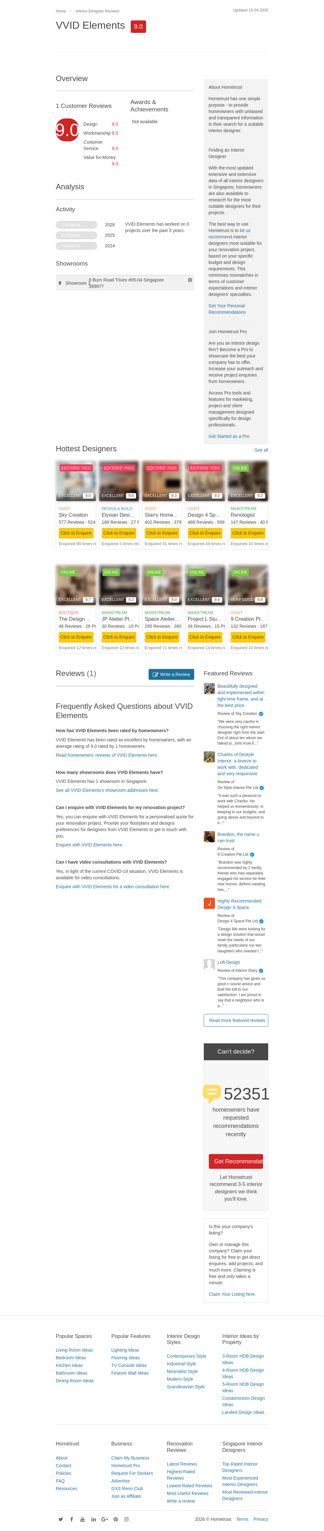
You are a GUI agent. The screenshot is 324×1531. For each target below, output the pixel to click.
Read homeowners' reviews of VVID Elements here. (107, 755)
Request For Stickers (132, 1473)
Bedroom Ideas (71, 1357)
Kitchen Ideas (69, 1365)
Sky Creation (73, 515)
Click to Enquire (76, 533)
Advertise (120, 1480)
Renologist (243, 515)
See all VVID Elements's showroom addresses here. (107, 790)
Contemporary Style (186, 1356)
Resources (66, 1488)
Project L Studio (206, 619)
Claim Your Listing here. (232, 1294)
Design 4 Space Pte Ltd (214, 515)
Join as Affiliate (126, 1496)
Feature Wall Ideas (130, 1373)
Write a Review (171, 674)
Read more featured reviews (237, 1020)
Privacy (261, 1519)
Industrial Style (181, 1363)
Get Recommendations (238, 1161)
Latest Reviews (182, 1464)
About (62, 1457)
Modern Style (180, 1379)
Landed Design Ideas (243, 1412)
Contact (63, 1465)
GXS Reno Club (127, 1488)
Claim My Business (130, 1457)
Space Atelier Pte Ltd (168, 619)
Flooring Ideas (125, 1357)
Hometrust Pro (125, 1465)
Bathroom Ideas (71, 1373)
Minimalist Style (182, 1371)
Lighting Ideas (125, 1350)
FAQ (60, 1480)
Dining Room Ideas (75, 1380)
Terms (242, 1519)
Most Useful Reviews (188, 1493)
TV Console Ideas (129, 1365)
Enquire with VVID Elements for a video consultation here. (113, 886)
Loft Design (228, 962)
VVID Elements (90, 25)
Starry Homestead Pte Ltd (174, 515)
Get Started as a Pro (229, 436)
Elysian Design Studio (126, 515)
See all (261, 450)
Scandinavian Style (186, 1386)
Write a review (181, 1501)
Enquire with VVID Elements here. (89, 844)
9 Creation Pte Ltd (251, 619)
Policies (63, 1473)
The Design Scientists (83, 619)
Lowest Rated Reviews (189, 1485)
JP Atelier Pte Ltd (121, 619)
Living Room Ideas (74, 1350)
